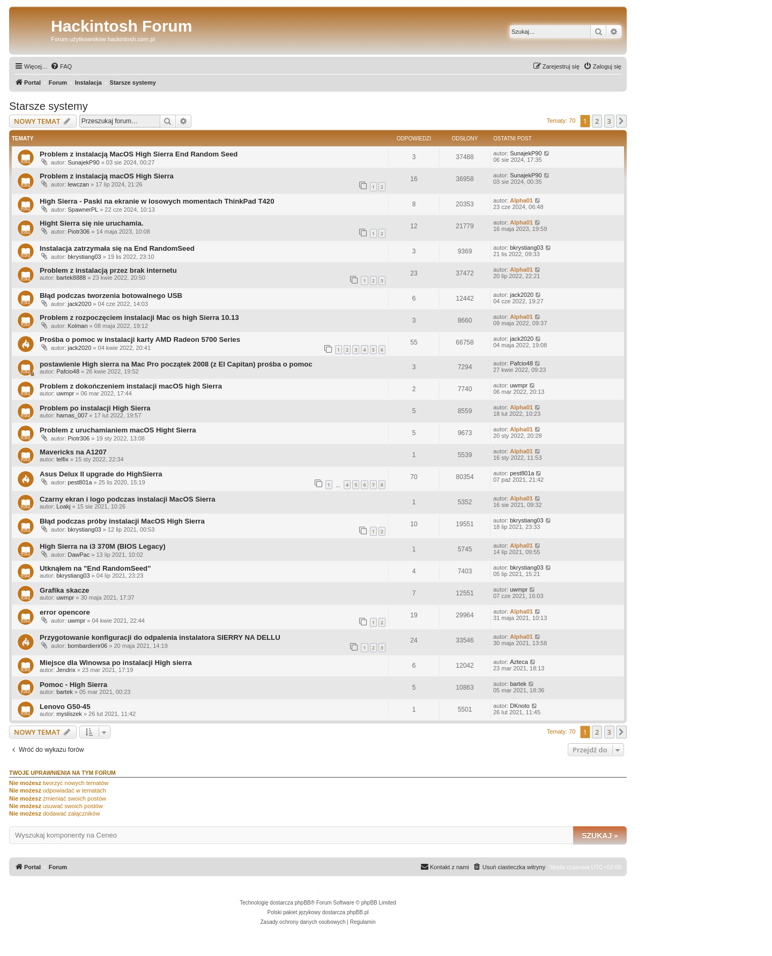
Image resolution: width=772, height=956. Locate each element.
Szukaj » (600, 835)
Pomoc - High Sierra (73, 685)
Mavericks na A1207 (73, 452)
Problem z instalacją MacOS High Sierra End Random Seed (138, 154)
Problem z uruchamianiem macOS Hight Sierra (118, 430)
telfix (62, 459)
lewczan (78, 184)
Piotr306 (79, 231)
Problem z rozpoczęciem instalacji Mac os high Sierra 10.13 (139, 317)
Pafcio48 (67, 371)
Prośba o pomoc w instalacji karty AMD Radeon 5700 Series (140, 339)
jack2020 (79, 304)
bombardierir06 (87, 646)
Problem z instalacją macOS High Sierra (107, 176)
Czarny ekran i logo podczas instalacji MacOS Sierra (128, 499)
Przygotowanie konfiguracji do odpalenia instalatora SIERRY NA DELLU (160, 637)
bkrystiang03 (84, 256)
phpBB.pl (358, 912)
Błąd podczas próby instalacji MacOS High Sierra (122, 521)
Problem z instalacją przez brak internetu (108, 270)
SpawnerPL (83, 209)
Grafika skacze (64, 590)
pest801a (80, 482)
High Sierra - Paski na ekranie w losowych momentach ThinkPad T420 (157, 201)
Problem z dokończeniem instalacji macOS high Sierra (131, 386)
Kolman (77, 326)
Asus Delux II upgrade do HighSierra (101, 474)
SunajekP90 (83, 162)
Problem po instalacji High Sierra (95, 408)
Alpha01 (521, 200)
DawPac (79, 554)
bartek (64, 692)
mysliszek (69, 714)
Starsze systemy (48, 106)
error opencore (65, 612)
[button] (621, 121)
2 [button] (597, 121)
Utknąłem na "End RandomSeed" (95, 568)
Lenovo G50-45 (65, 707)
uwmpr (65, 393)
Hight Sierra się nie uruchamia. (91, 223)
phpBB (303, 903)
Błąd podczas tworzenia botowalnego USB (111, 296)
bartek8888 (71, 277)
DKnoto (520, 706)
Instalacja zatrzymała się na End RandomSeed (117, 248)
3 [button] (609, 121)
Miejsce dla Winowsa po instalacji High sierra (116, 663)
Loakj (63, 506)
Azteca (519, 662)
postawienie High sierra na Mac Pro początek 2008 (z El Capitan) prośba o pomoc (176, 364)
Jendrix (65, 670)
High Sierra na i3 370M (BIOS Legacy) (103, 546)
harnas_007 (71, 415)
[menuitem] (61, 66)
